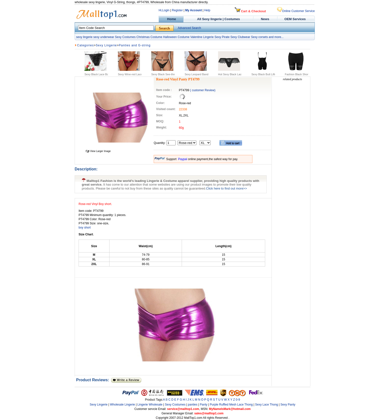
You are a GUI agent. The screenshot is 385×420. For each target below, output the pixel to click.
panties (192, 404)
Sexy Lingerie (106, 45)
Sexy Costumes (125, 37)
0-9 (238, 399)
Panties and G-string (135, 45)
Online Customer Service (296, 11)
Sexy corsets (259, 37)
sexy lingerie (84, 37)
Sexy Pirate (221, 37)
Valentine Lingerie (202, 37)
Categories (85, 45)
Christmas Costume (149, 37)
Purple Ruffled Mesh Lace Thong (231, 404)
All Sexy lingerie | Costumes (218, 19)
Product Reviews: (93, 380)
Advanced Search (189, 28)
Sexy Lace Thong (266, 404)
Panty (204, 404)
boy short (85, 227)
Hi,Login (164, 10)
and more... (276, 37)
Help (207, 10)
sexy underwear (103, 37)
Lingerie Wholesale (150, 404)
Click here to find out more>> (226, 188)
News (265, 19)
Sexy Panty (287, 404)
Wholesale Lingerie (122, 404)
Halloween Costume (176, 37)
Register (177, 10)
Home (171, 19)
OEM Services (295, 19)
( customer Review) (202, 90)
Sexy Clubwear (240, 37)
